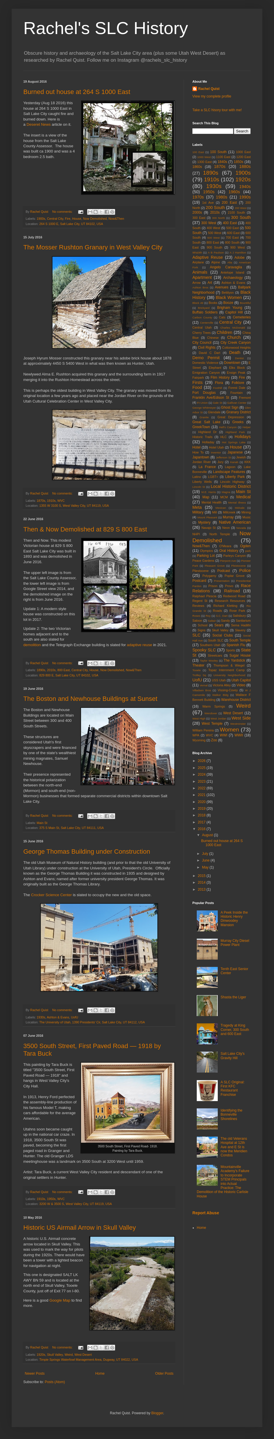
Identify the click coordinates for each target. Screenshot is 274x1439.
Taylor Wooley (209, 660)
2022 (202, 788)
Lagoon (230, 467)
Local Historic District (231, 486)
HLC (223, 437)
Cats (222, 317)
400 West (213, 228)
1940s (245, 186)
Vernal (204, 685)
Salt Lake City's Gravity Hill (233, 1056)
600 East (233, 233)
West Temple (212, 724)
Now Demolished (95, 218)
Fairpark (198, 377)
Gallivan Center (236, 402)
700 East (232, 237)
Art (210, 283)
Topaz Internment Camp (226, 670)
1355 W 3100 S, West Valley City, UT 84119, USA (74, 505)
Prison (212, 586)
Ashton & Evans (58, 1017)
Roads (217, 610)
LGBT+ (213, 477)
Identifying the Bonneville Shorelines (232, 1114)
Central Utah (202, 327)
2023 (202, 781)
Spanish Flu (235, 645)
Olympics (206, 550)
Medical (243, 497)
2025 (202, 768)
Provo (229, 586)
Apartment (202, 277)
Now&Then (116, 218)
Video (240, 685)
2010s (51, 670)
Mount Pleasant (207, 517)
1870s (41, 500)
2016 (202, 829)
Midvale (240, 507)
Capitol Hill (234, 312)
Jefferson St (223, 457)
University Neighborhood (229, 675)
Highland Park (235, 432)
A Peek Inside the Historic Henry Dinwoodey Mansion (234, 918)
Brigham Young (229, 308)
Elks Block (237, 367)
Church (233, 337)
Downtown (232, 363)
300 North (218, 217)
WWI (223, 735)
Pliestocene (200, 571)
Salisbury (239, 615)
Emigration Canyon (206, 372)
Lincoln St (198, 486)
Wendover (210, 713)
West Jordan (218, 718)
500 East (232, 228)
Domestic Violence (205, 362)
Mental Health (212, 502)
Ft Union (202, 402)
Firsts (197, 382)
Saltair (212, 620)
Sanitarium (243, 620)
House (76, 218)
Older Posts (164, 1373)
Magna (226, 492)
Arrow (196, 282)
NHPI (196, 534)
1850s (238, 162)
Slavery (240, 630)
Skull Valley (55, 1354)
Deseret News (39, 124)
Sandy (225, 620)
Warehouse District (236, 700)
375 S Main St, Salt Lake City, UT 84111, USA (71, 828)
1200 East (243, 157)
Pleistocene (238, 565)
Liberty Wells (202, 481)
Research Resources (230, 600)
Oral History (228, 551)
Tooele (196, 670)
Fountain (236, 392)
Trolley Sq (199, 675)
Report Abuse (205, 1213)
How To (198, 452)
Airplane (198, 262)
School (203, 625)
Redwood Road (234, 596)
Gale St (217, 402)
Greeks (238, 422)
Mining (246, 512)
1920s (41, 1354)
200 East (229, 203)
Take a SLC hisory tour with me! (217, 110)
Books (213, 302)
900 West (237, 247)
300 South (241, 217)
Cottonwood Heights (236, 347)
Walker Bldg (220, 695)
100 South (218, 152)
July (205, 854)
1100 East (223, 157)
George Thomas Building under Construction (86, 851)
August (208, 835)
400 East (230, 223)
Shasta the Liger (233, 997)
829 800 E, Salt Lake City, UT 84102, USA (68, 675)
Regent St (199, 600)
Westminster (238, 723)
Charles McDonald (232, 327)
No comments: (62, 211)
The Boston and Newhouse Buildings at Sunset (90, 698)
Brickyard (204, 307)
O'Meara (225, 546)
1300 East (204, 162)
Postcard (199, 581)
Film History (220, 377)
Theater (198, 665)
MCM (224, 497)
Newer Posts (35, 1373)
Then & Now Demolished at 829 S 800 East (85, 529)
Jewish (241, 457)
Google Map (59, 1300)
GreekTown (201, 427)
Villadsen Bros (201, 690)
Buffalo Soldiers (204, 312)
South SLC (216, 640)
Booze (228, 303)
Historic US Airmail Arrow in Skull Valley (79, 1227)
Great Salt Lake (206, 422)
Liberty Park (235, 477)
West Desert (83, 1354)
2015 (202, 876)
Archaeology (233, 278)
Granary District (238, 412)
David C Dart (209, 353)
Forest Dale (236, 387)
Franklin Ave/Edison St (210, 398)
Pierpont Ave (228, 560)
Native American (235, 522)
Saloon (197, 620)
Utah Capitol (241, 680)
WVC (61, 500)
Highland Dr (207, 432)
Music (247, 517)
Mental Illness (237, 502)
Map (205, 497)
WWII (238, 735)
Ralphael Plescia (204, 596)
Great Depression (230, 417)
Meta (197, 507)
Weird (68, 1354)
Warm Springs (213, 706)
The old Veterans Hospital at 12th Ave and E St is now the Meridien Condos (234, 1147)
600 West (213, 237)
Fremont (245, 397)
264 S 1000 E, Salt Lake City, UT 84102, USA (71, 224)
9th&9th (197, 252)
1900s (41, 218)
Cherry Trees (201, 332)
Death (234, 352)
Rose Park (237, 610)
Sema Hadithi (241, 625)
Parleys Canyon (234, 555)
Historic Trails (202, 437)
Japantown (200, 457)
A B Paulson (216, 252)
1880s (245, 166)
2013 (202, 889)
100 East (198, 152)
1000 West (204, 157)
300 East (198, 217)
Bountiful (245, 302)
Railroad (232, 591)
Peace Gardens (203, 560)
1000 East (243, 152)
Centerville (206, 322)
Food (197, 387)
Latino (196, 477)
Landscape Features (229, 472)
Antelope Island (232, 272)
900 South (214, 247)
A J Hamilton (238, 252)
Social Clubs (222, 635)
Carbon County (202, 317)
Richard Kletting (225, 605)
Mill (214, 512)
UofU (74, 1017)
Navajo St (208, 527)
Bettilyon (227, 292)
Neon (226, 527)
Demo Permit (206, 357)
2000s (197, 212)
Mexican (220, 507)
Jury (220, 462)
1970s (198, 197)
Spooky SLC (204, 650)
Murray (228, 517)
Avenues (221, 287)
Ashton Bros (200, 287)
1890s (41, 670)
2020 (202, 802)
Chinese (213, 337)
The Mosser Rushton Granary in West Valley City (92, 247)
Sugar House (240, 655)
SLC (196, 635)
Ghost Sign (229, 407)
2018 (202, 815)
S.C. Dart (222, 615)
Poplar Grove (235, 575)
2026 (202, 761)
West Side (241, 718)
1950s (51, 1199)
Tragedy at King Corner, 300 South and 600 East (235, 1029)
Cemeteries (242, 317)
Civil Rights (207, 347)
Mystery (204, 522)
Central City (55, 218)
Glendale (214, 412)
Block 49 (197, 302)
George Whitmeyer (204, 407)
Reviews (198, 605)
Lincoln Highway (232, 481)
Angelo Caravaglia (226, 267)
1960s (234, 191)
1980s (221, 197)
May (206, 867)
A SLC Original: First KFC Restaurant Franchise (233, 1088)
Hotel (196, 447)
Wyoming (198, 740)
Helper (247, 427)
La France (207, 467)
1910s (51, 500)
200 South (215, 207)
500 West (214, 233)
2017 (202, 822)
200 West (240, 208)
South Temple (240, 640)
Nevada (241, 527)
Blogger (157, 1413)
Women (229, 729)
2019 (202, 809)
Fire (68, 218)
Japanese (235, 452)
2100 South (236, 212)
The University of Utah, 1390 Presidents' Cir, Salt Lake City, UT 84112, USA (92, 1022)
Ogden (245, 546)
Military (197, 512)
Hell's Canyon (228, 427)
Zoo (214, 740)
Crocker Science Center (51, 895)
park (248, 550)
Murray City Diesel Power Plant (235, 943)
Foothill (217, 387)
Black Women (229, 297)
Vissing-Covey (228, 690)
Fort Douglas (204, 393)
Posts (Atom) (55, 1382)
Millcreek (229, 512)
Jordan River (201, 462)
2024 (202, 774)
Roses (196, 615)
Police (245, 570)
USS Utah (219, 680)
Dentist (239, 358)
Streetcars (215, 655)
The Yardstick (234, 660)
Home (100, 1373)
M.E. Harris (208, 492)
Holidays (243, 436)
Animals (199, 272)
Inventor (216, 452)
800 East (63, 670)
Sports (230, 650)
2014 (202, 882)
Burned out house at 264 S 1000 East (76, 91)
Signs (201, 630)
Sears (218, 625)
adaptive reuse (139, 645)
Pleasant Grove (215, 565)
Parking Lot (206, 556)
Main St (42, 823)
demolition (32, 645)
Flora (219, 383)
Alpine (215, 262)
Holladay (208, 442)
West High (198, 718)
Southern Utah (210, 645)
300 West (208, 223)
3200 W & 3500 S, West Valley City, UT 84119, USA (75, 1204)
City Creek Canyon (235, 343)
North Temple (219, 534)
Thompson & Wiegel (229, 665)
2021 (202, 795)
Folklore (238, 383)
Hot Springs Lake (233, 442)
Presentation (222, 580)
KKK (247, 462)
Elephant (215, 367)
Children (224, 332)
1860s (197, 167)
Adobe (239, 258)
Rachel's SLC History (105, 28)
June (206, 860)
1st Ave (208, 202)
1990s (245, 197)
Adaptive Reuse (207, 257)
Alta (229, 262)
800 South (232, 242)
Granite (204, 417)
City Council (201, 343)
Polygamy (209, 575)
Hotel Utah (216, 447)
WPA (195, 735)
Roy (207, 615)
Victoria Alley (222, 685)
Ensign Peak (236, 372)
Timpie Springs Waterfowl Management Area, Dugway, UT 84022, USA (88, 1359)
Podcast (223, 571)
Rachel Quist (208, 89)
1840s (222, 162)
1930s (41, 1017)
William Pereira (203, 730)
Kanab (234, 462)
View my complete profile (211, 96)
